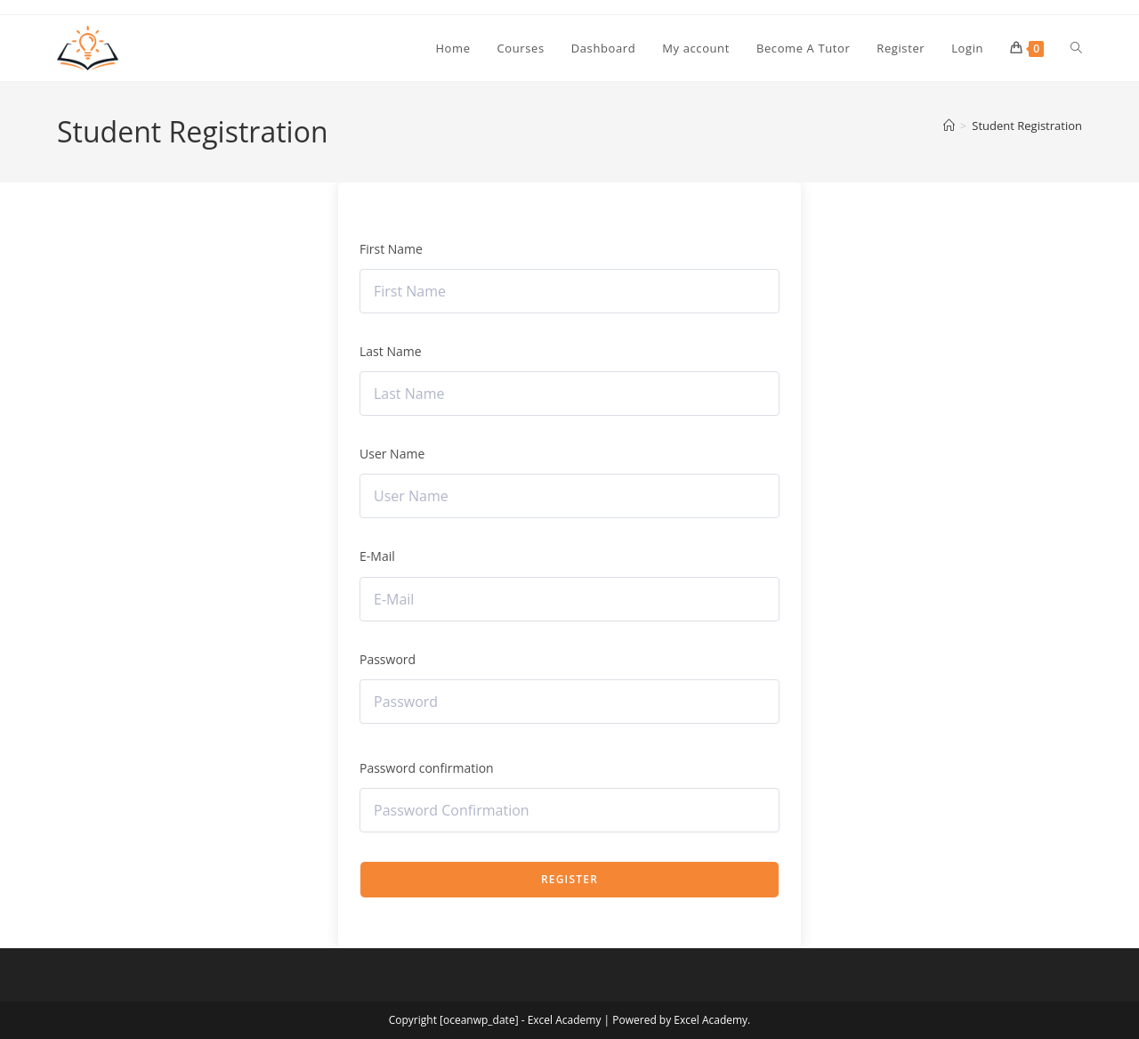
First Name (391, 248)
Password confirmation (426, 767)
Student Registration (1027, 126)
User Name (391, 453)
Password (387, 659)
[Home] (949, 126)
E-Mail (377, 556)
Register (569, 879)
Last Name (390, 351)
